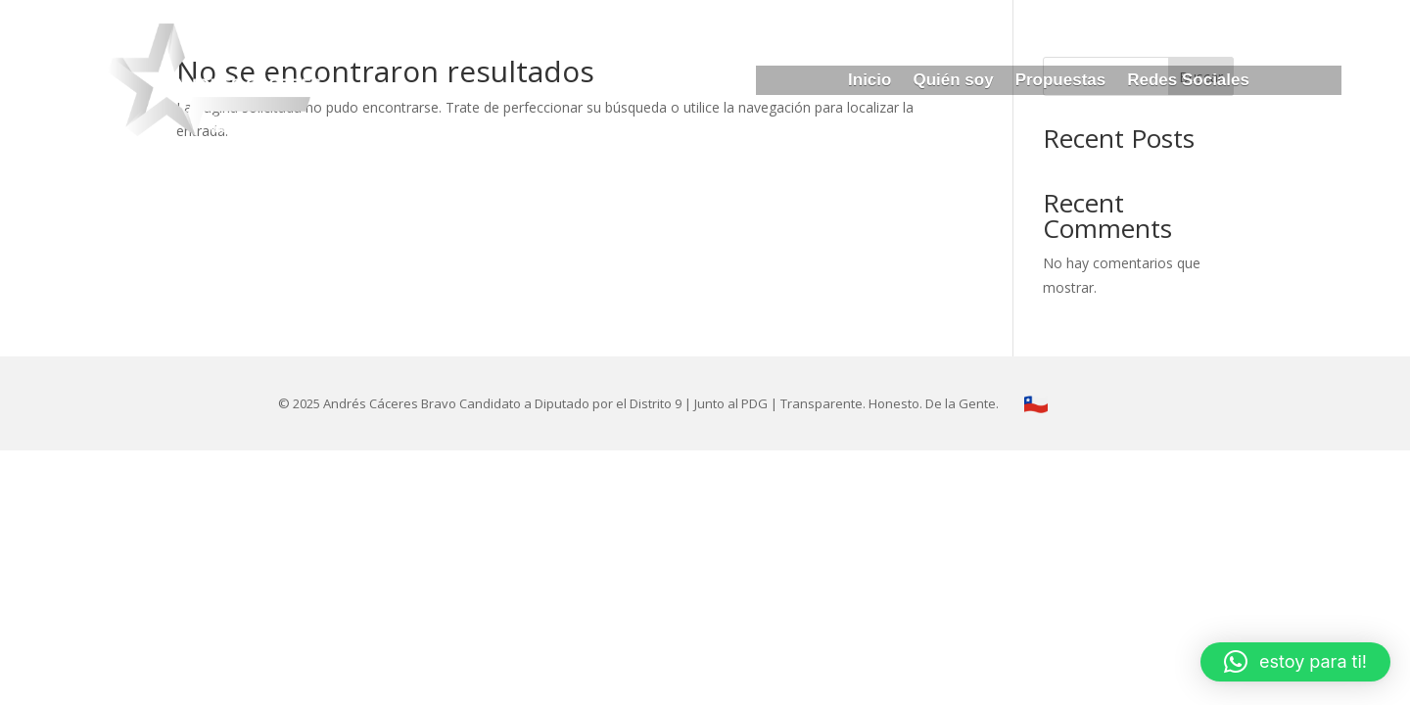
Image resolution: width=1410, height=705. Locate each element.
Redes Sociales (1188, 81)
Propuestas (1060, 81)
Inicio (869, 81)
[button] (1295, 662)
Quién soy (953, 81)
